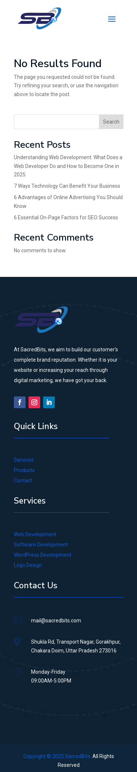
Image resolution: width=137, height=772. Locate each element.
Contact (23, 480)
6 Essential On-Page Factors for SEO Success (66, 217)
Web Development (35, 534)
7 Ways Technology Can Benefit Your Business (67, 186)
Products (24, 470)
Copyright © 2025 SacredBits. (57, 756)
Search (111, 122)
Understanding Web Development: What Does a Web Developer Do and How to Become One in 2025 (68, 166)
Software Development (41, 545)
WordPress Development (42, 555)
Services (24, 460)
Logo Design (28, 565)
